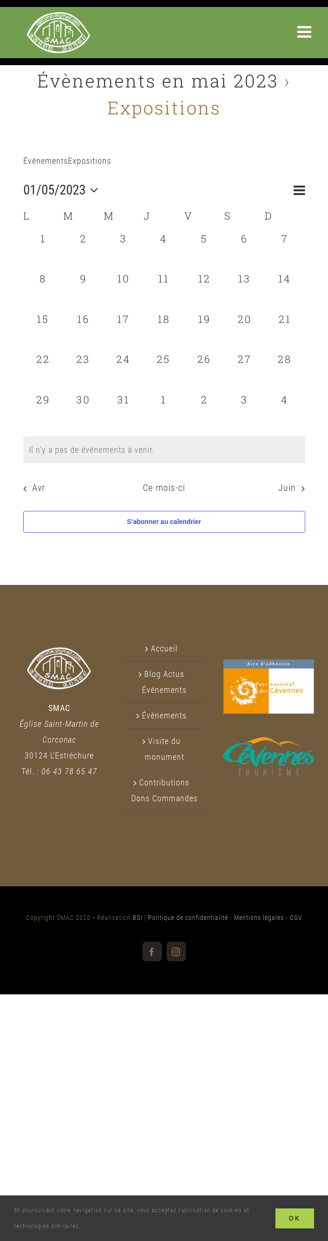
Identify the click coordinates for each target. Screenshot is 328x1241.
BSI (137, 917)
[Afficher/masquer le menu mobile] (305, 31)
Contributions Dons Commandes (164, 790)
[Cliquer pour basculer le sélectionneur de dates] (63, 190)
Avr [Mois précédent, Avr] (38, 488)
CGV (296, 917)
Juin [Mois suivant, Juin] (287, 488)
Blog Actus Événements (164, 682)
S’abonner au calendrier (164, 521)
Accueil (164, 648)
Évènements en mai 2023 (158, 80)
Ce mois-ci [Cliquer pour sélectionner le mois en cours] (164, 488)
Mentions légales (259, 917)
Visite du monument (164, 749)
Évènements (45, 161)
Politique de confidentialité (188, 917)
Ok (295, 1218)
